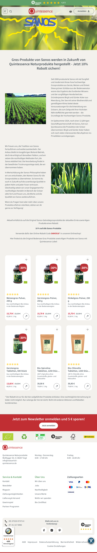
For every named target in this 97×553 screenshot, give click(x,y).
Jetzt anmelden (48, 425)
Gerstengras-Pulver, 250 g (47, 299)
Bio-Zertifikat (40, 502)
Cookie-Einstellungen (56, 546)
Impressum (32, 542)
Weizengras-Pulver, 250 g (16, 299)
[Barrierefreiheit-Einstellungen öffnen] (91, 540)
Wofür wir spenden (43, 498)
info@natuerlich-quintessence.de (10, 462)
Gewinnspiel (8, 502)
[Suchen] (11, 11)
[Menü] (6, 11)
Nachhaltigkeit (41, 490)
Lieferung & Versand (11, 498)
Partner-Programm (11, 506)
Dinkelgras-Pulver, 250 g (79, 299)
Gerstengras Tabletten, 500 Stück (17, 369)
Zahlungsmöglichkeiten (13, 494)
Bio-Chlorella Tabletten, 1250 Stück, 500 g (79, 369)
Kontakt (6, 481)
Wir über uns (40, 481)
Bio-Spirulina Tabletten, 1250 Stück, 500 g (48, 369)
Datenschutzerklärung (49, 542)
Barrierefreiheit (67, 542)
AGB (24, 542)
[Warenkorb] (71, 11)
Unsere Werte (40, 494)
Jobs (37, 485)
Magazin (6, 490)
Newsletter (7, 485)
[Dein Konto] (84, 11)
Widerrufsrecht (82, 542)
